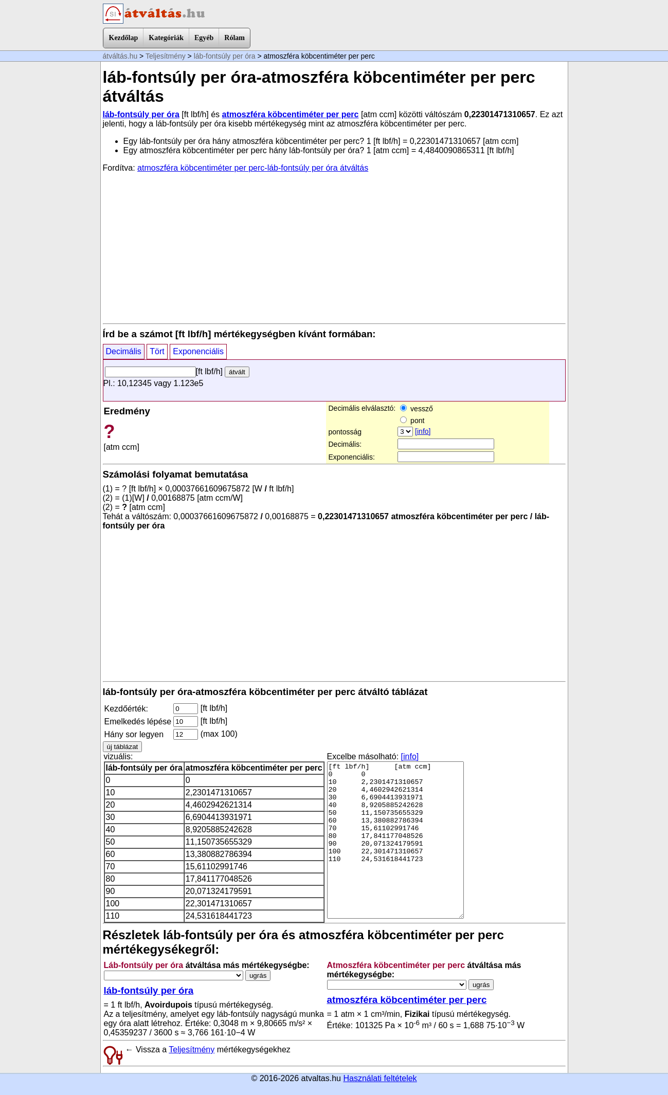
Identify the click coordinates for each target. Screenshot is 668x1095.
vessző (416, 409)
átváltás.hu (120, 56)
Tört (157, 351)
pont (412, 420)
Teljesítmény (166, 56)
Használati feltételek (380, 1078)
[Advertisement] (334, 247)
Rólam (234, 38)
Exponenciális (198, 351)
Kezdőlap (123, 38)
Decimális (123, 351)
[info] (422, 431)
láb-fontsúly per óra (225, 56)
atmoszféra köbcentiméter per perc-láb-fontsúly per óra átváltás (252, 167)
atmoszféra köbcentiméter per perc (290, 114)
